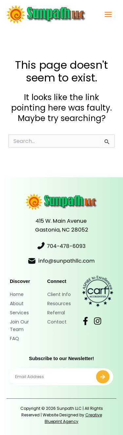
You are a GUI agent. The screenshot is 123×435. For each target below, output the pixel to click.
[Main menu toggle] (108, 14)
